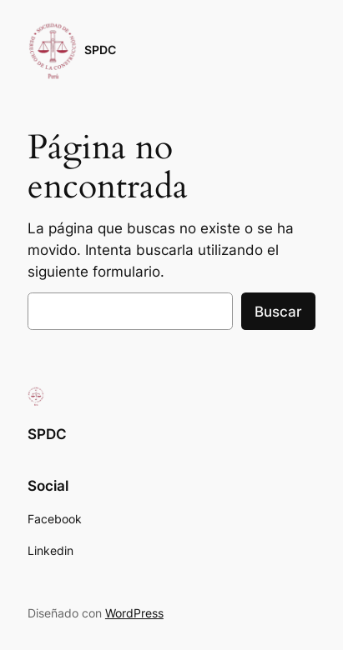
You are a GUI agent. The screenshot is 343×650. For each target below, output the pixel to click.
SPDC (100, 49)
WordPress (134, 613)
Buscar (278, 311)
